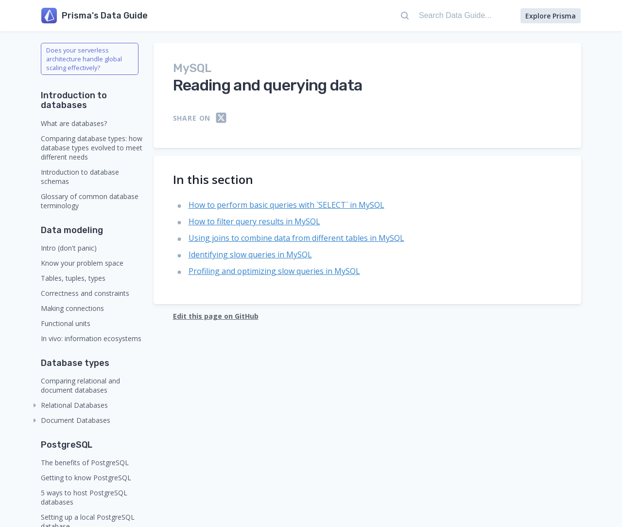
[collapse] (35, 405)
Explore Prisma (550, 15)
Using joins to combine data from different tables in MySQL (296, 238)
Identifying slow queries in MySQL (250, 254)
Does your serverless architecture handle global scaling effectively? (84, 59)
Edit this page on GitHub (216, 316)
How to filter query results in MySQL (254, 221)
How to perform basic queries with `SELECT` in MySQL (286, 205)
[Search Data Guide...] (455, 15)
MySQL (192, 68)
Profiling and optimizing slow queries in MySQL (274, 271)
